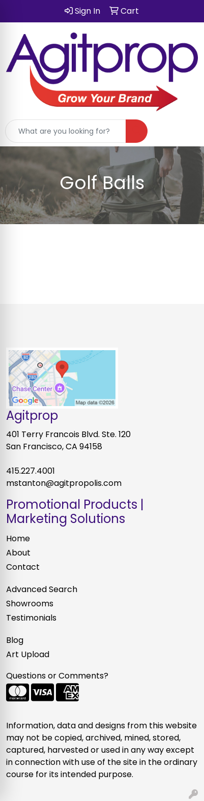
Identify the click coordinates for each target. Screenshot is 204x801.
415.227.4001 (30, 471)
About (18, 553)
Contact (23, 567)
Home (18, 538)
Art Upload (27, 654)
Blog (14, 640)
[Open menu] (183, 131)
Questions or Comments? (57, 676)
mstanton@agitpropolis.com (64, 483)
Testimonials (31, 618)
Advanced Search (41, 589)
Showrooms (29, 603)
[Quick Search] (65, 131)
